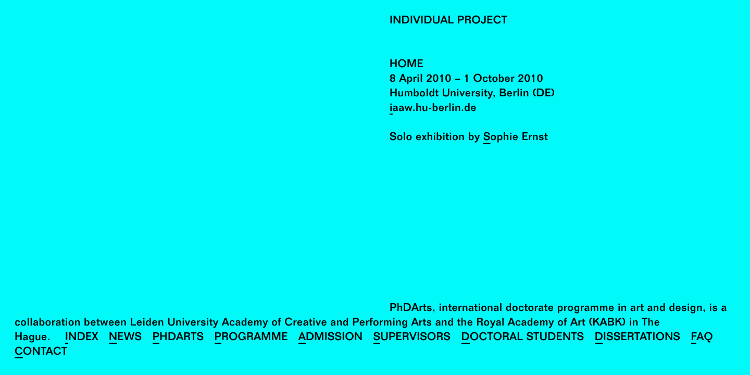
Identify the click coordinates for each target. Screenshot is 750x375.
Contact (41, 352)
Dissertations (638, 338)
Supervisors (412, 338)
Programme (251, 338)
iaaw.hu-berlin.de (433, 109)
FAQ (702, 338)
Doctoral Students (522, 338)
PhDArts (178, 338)
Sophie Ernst (515, 138)
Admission (330, 338)
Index (81, 338)
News (125, 338)
